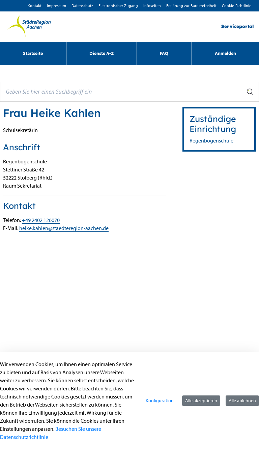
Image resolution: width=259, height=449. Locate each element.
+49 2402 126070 (41, 220)
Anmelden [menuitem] (225, 53)
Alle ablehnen (242, 400)
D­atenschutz (82, 5)
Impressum (56, 5)
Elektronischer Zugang (118, 5)
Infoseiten (152, 5)
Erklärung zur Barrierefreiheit (191, 5)
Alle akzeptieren (201, 400)
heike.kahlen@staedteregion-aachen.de (64, 228)
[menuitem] (33, 53)
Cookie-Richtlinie (236, 5)
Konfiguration (160, 400)
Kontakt (34, 5)
